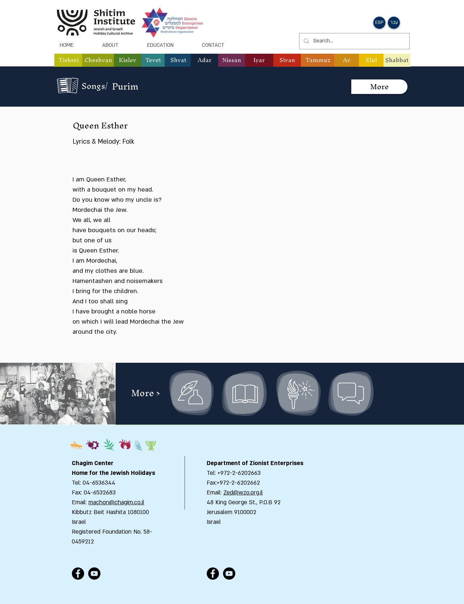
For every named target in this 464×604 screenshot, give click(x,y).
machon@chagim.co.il (116, 502)
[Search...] (353, 41)
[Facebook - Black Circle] (78, 573)
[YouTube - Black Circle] (94, 573)
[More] (379, 86)
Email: (215, 493)
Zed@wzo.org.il (243, 493)
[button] (379, 23)
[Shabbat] (397, 60)
